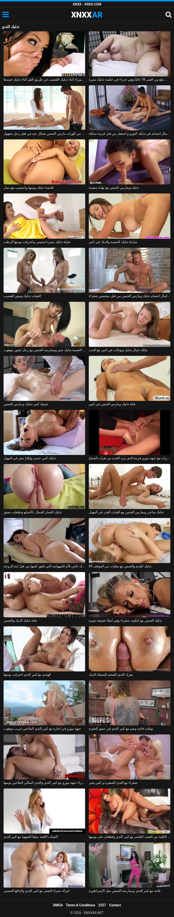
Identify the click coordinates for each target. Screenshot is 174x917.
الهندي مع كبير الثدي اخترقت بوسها (27, 674)
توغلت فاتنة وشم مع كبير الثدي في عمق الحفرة (121, 728)
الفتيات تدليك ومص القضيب (22, 296)
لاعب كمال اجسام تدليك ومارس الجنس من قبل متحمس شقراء (130, 296)
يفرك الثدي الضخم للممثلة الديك (111, 674)
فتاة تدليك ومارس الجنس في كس (112, 404)
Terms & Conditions (80, 905)
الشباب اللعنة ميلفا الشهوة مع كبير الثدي (31, 837)
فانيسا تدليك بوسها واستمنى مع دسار (29, 187)
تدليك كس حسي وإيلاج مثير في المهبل (30, 458)
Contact (115, 905)
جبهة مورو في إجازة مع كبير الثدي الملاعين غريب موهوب (42, 728)
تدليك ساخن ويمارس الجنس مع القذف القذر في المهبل (126, 512)
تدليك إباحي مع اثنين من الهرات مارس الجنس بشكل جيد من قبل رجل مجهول (44, 133)
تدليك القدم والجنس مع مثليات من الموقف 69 (120, 566)
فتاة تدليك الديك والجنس (20, 620)
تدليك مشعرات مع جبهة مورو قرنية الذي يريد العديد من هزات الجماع (130, 458)
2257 (102, 905)
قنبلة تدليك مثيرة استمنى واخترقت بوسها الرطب (37, 242)
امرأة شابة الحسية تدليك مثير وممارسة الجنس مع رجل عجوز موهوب (44, 350)
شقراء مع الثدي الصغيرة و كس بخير (113, 782)
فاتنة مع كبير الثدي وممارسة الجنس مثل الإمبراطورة (125, 891)
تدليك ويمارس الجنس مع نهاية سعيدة (114, 187)
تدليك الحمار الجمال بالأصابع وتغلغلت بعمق (33, 512)
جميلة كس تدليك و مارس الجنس (26, 404)
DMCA (58, 905)
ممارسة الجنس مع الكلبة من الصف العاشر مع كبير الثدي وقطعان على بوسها (130, 837)
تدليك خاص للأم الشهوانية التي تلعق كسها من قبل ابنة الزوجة (44, 566)
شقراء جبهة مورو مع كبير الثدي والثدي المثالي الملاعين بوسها (44, 782)
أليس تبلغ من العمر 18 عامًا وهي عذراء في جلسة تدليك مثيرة (130, 79)
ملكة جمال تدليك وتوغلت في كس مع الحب (118, 350)
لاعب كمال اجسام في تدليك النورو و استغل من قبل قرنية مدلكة (130, 133)
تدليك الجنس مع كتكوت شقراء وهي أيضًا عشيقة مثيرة (125, 620)
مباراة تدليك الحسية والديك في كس (113, 242)
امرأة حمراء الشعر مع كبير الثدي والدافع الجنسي (37, 891)
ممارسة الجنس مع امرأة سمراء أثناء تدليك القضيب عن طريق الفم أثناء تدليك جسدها (44, 79)
